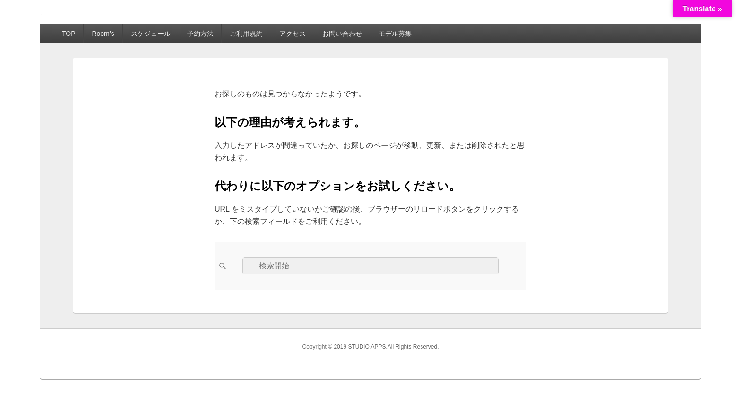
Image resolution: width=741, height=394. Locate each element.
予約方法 (200, 33)
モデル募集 (395, 33)
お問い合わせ (342, 33)
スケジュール (151, 33)
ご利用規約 (246, 33)
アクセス (292, 33)
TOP (69, 33)
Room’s (103, 33)
